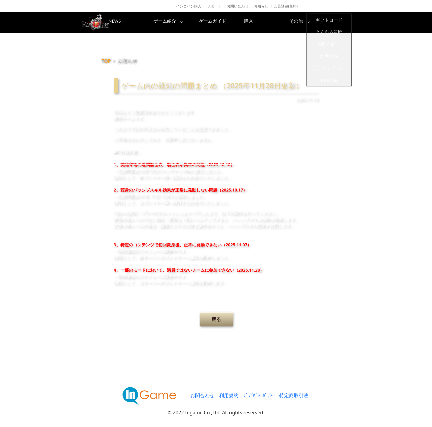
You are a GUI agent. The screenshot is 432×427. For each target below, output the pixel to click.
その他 (335, 23)
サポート (214, 6)
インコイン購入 (188, 6)
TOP (106, 61)
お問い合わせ (237, 6)
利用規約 (228, 395)
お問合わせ (202, 395)
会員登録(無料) (285, 6)
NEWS (142, 23)
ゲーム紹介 (190, 23)
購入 (286, 23)
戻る (216, 319)
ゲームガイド (238, 23)
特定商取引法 (293, 395)
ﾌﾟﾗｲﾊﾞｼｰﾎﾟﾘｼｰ (259, 395)
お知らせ (261, 6)
